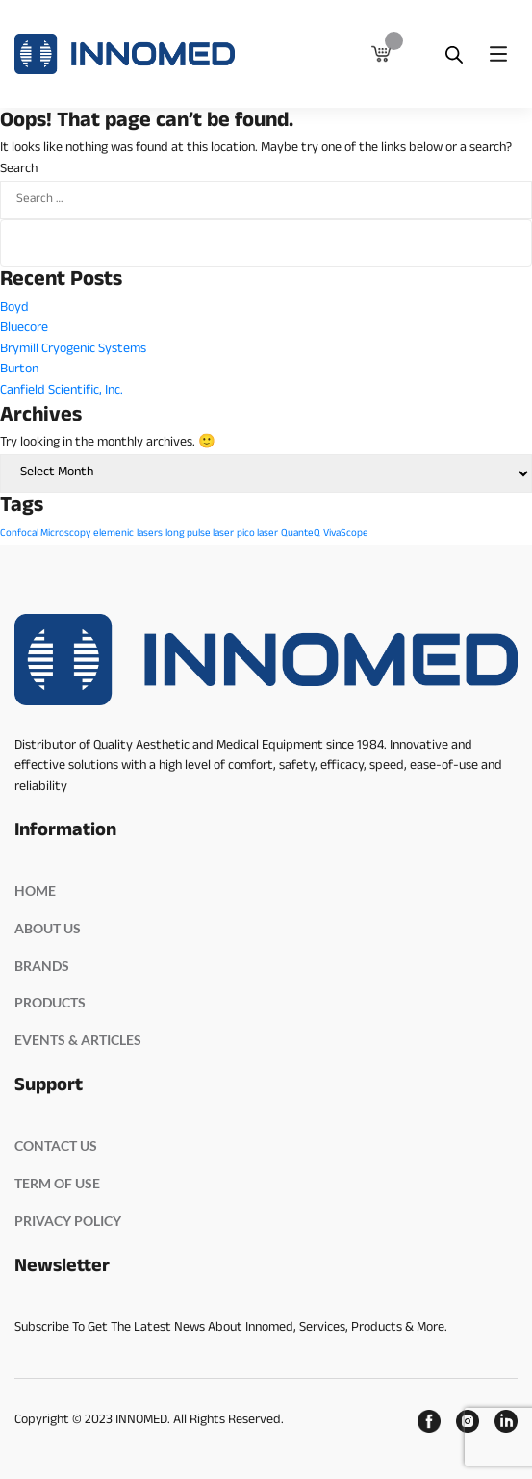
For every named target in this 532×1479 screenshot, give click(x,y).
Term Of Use (57, 1183)
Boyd (14, 308)
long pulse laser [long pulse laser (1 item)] (199, 534)
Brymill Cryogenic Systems (73, 350)
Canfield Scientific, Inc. (61, 391)
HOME (35, 890)
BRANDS (41, 965)
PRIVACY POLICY (67, 1220)
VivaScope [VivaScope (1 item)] (345, 534)
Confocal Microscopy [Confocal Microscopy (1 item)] (45, 534)
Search (19, 170)
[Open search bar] (454, 54)
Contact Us (55, 1145)
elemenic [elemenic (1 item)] (113, 534)
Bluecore (24, 329)
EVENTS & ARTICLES (77, 1040)
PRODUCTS (50, 1002)
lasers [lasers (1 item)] (150, 534)
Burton (19, 370)
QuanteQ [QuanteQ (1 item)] (300, 534)
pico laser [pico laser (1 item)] (257, 534)
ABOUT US (47, 928)
